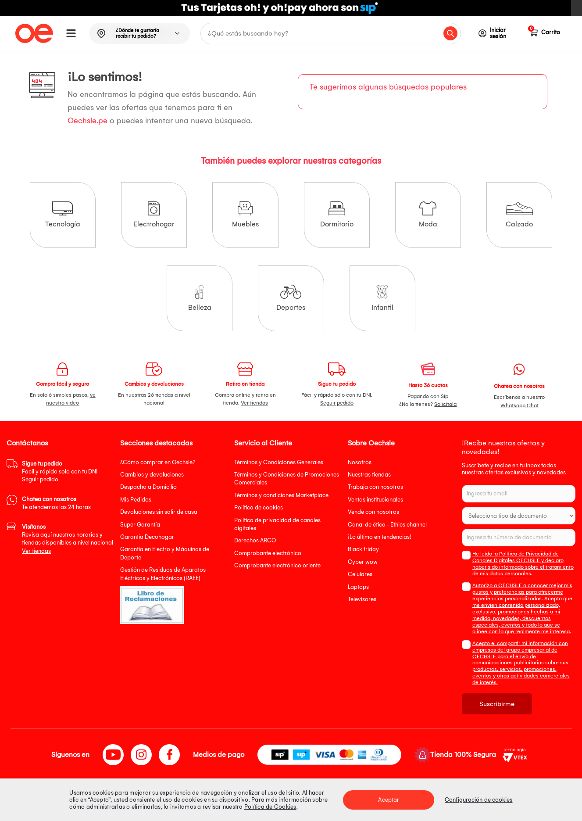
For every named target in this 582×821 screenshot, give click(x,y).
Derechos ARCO (255, 540)
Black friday (363, 549)
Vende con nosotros (373, 512)
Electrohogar (154, 214)
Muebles (245, 214)
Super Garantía (140, 524)
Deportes (290, 298)
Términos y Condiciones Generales (278, 462)
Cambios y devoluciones (152, 474)
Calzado (519, 214)
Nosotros (359, 462)
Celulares (360, 574)
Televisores (362, 599)
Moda (428, 214)
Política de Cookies (270, 806)
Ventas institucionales (375, 499)
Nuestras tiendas (369, 474)
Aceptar (388, 799)
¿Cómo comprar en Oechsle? (158, 462)
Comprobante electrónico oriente (277, 565)
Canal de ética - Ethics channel (387, 524)
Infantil (382, 298)
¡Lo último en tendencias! (379, 537)
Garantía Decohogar (147, 537)
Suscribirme (496, 704)
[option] (291, 8)
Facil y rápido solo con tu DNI (59, 471)
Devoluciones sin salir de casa (158, 512)
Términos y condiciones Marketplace (281, 495)
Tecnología (62, 214)
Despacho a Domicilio (148, 487)
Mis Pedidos (135, 499)
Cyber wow (363, 562)
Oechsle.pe (87, 120)
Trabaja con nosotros (375, 487)
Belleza (199, 298)
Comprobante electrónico (267, 553)
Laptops (358, 587)
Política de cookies (258, 507)
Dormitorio (336, 214)
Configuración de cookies (478, 799)
